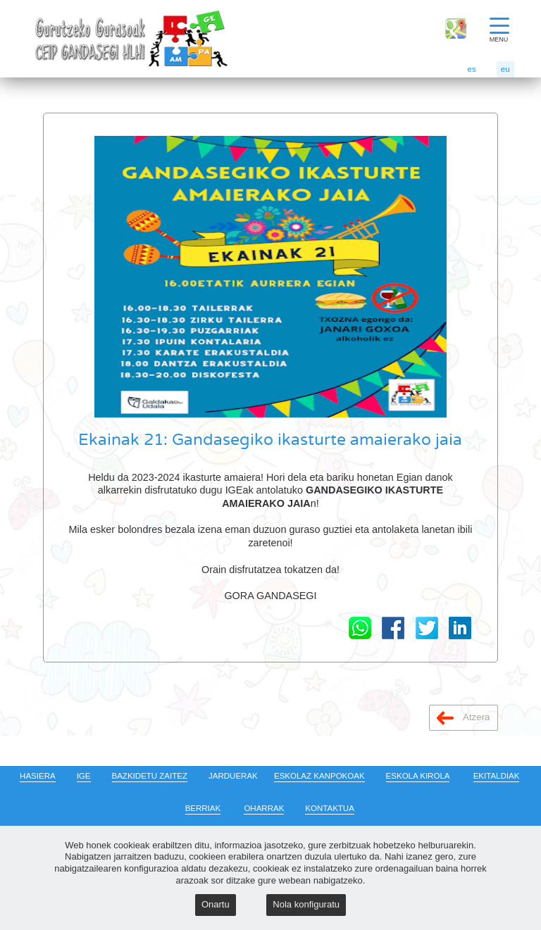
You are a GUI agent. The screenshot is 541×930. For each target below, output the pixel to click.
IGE (84, 776)
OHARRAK (264, 808)
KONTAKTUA (329, 808)
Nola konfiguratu (306, 904)
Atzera (463, 718)
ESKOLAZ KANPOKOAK (319, 776)
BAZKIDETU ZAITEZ (150, 776)
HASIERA (38, 776)
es (472, 69)
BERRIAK (203, 808)
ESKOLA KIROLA (418, 776)
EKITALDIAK (496, 776)
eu (505, 69)
